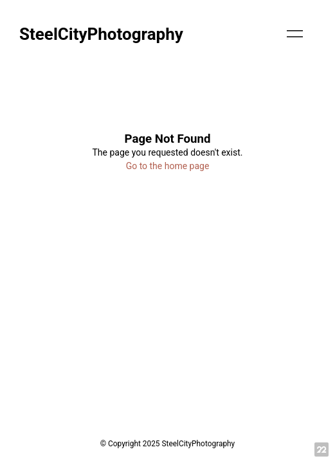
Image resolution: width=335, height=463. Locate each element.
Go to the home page (168, 166)
